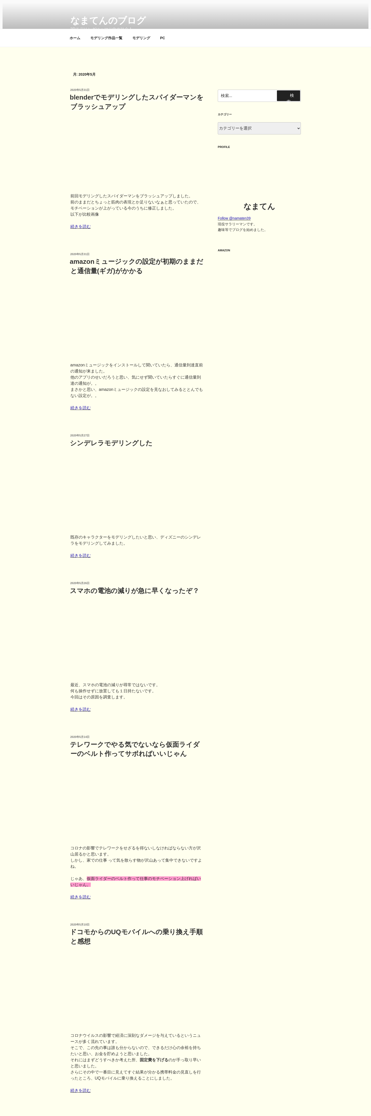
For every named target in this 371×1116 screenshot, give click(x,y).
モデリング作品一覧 (106, 38)
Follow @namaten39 (234, 218)
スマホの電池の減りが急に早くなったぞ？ (134, 591)
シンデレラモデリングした (111, 443)
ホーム (75, 38)
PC (162, 38)
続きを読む (80, 226)
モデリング (141, 38)
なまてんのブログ (108, 20)
